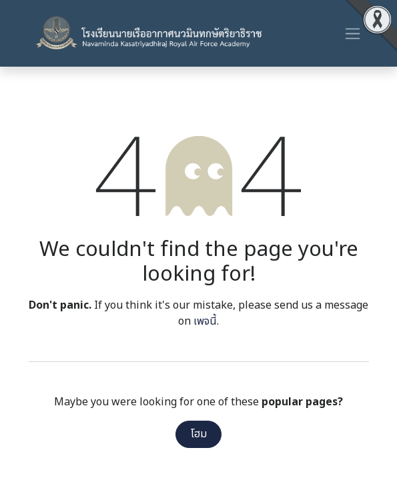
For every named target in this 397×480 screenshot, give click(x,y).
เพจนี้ (205, 321)
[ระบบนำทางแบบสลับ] (352, 33)
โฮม (199, 434)
